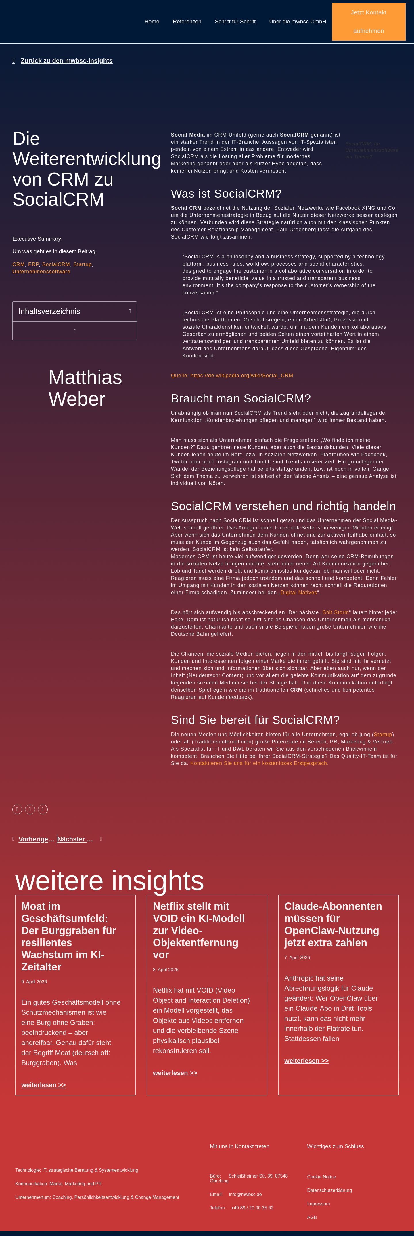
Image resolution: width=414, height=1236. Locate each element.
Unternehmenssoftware (41, 276)
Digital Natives (299, 598)
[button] (130, 316)
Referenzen (187, 24)
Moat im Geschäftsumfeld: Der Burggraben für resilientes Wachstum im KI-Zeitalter (68, 941)
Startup (83, 269)
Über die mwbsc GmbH (297, 24)
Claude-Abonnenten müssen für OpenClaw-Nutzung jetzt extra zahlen (333, 929)
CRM (18, 269)
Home (152, 24)
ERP (33, 269)
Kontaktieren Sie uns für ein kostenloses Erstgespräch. (259, 768)
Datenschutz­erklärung (329, 1195)
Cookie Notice (321, 1181)
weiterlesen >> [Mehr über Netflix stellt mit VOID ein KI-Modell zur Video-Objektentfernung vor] (175, 1077)
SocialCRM (56, 269)
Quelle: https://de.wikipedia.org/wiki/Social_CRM (232, 381)
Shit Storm (336, 617)
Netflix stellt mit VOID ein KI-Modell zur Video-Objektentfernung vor (199, 935)
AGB (312, 1222)
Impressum (318, 1208)
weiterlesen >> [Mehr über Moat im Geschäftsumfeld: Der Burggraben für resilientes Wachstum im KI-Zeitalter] (43, 1089)
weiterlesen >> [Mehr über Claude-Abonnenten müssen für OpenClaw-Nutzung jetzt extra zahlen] (306, 1065)
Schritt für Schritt (235, 24)
